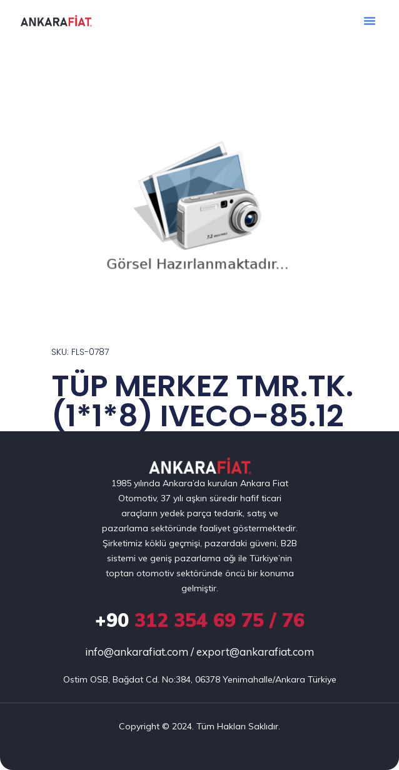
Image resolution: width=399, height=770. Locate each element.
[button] (369, 20)
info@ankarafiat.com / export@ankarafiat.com (199, 651)
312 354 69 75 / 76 (200, 620)
